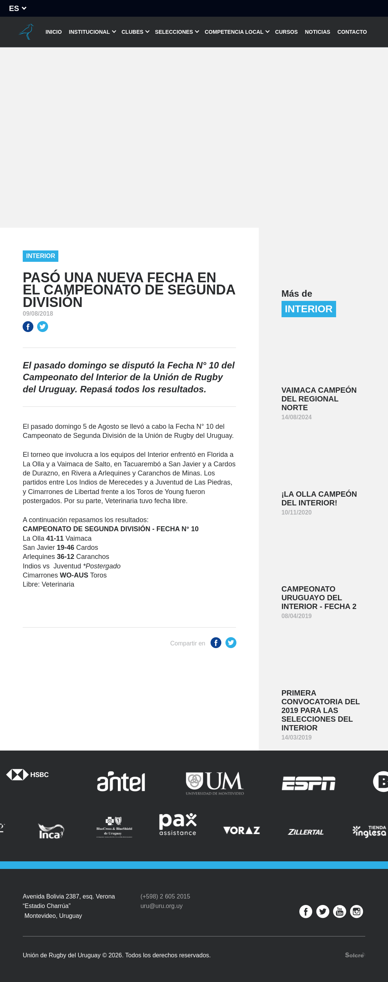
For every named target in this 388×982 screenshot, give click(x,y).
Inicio (53, 32)
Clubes (133, 32)
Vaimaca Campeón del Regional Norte (319, 399)
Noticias (317, 32)
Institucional (89, 32)
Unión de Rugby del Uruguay (26, 32)
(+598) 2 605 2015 (165, 896)
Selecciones (174, 32)
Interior (40, 256)
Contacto (352, 32)
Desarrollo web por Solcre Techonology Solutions (355, 954)
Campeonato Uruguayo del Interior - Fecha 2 (319, 598)
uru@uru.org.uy (162, 906)
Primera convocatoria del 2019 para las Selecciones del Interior (321, 710)
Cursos (286, 32)
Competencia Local (234, 32)
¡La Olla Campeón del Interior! (319, 498)
